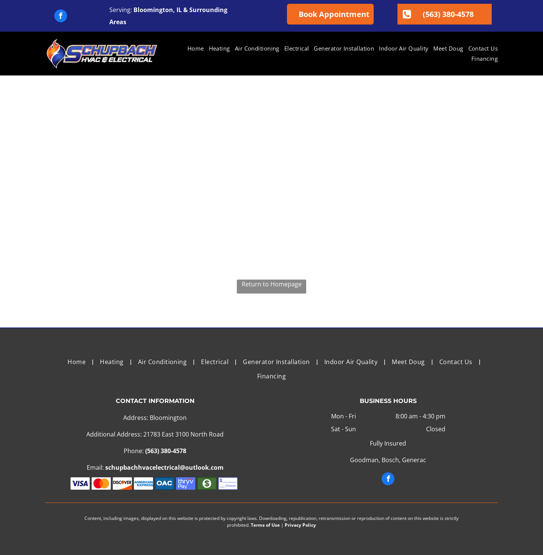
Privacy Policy (300, 525)
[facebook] (60, 16)
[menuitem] (193, 48)
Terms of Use (265, 525)
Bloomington (153, 10)
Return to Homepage (272, 284)
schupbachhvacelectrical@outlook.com (164, 467)
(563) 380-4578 (165, 451)
